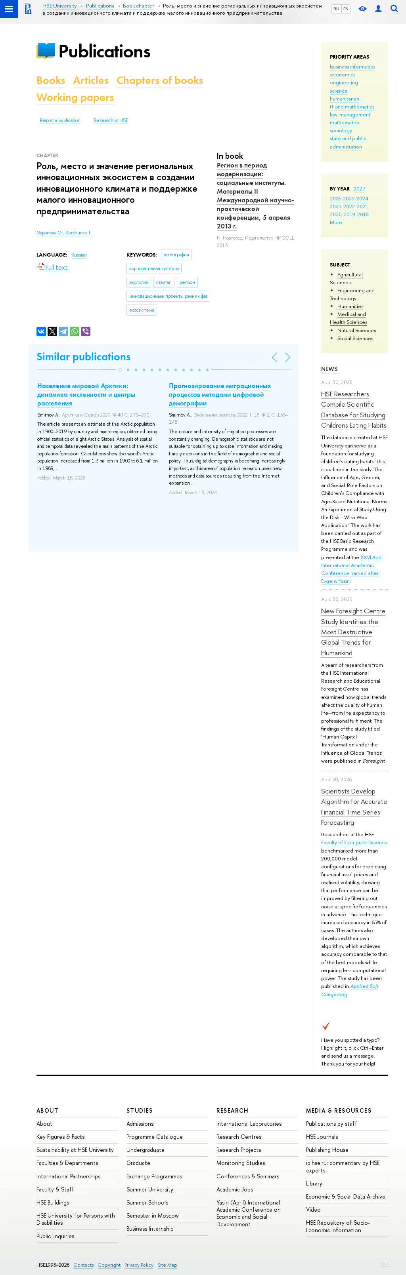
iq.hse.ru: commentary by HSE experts (342, 1166)
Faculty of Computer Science (354, 842)
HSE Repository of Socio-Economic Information (338, 1226)
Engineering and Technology (352, 294)
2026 (335, 198)
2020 (336, 214)
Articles (91, 80)
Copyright (109, 1265)
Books (50, 80)
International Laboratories (249, 1123)
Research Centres (238, 1136)
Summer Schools (147, 1202)
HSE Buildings (52, 1202)
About (47, 1110)
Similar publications (83, 356)
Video (313, 1209)
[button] (120, 370)
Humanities (350, 306)
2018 (363, 214)
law (333, 114)
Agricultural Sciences (346, 278)
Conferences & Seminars (247, 1176)
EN (346, 8)
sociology (341, 130)
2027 (359, 188)
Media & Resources (339, 1110)
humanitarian (344, 98)
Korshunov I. (78, 233)
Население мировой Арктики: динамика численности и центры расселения (86, 394)
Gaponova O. (49, 233)
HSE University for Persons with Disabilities (75, 1219)
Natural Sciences (356, 330)
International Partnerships (68, 1176)
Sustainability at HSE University (75, 1149)
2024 (362, 198)
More (336, 222)
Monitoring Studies (240, 1163)
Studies (139, 1110)
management (354, 114)
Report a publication (60, 120)
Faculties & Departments (67, 1163)
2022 (349, 206)
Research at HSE (111, 120)
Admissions (139, 1123)
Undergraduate (145, 1149)
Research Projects (238, 1149)
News (329, 369)
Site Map (167, 1265)
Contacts (83, 1265)
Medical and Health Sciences (348, 317)
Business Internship (150, 1228)
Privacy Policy (138, 1265)
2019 (349, 214)
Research (232, 1110)
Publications (104, 51)
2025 (348, 198)
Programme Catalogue (154, 1136)
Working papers (75, 97)
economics (342, 74)
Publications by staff (331, 1123)
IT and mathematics (352, 106)
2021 (362, 206)
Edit (384, 1263)
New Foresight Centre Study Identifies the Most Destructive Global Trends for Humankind (353, 631)
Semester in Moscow (152, 1215)
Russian (79, 255)
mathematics (344, 122)
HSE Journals (322, 1136)
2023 (335, 206)
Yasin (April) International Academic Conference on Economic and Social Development (248, 1213)
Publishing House (327, 1149)
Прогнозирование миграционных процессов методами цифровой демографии (220, 394)
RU (336, 8)
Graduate (138, 1163)
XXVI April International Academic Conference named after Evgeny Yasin (352, 569)
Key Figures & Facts (60, 1136)
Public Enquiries (55, 1236)
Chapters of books (160, 80)
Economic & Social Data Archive (345, 1196)
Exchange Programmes (154, 1176)
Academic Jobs (234, 1189)
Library (314, 1183)
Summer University (149, 1189)
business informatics (352, 66)
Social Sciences (355, 338)
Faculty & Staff (55, 1189)
